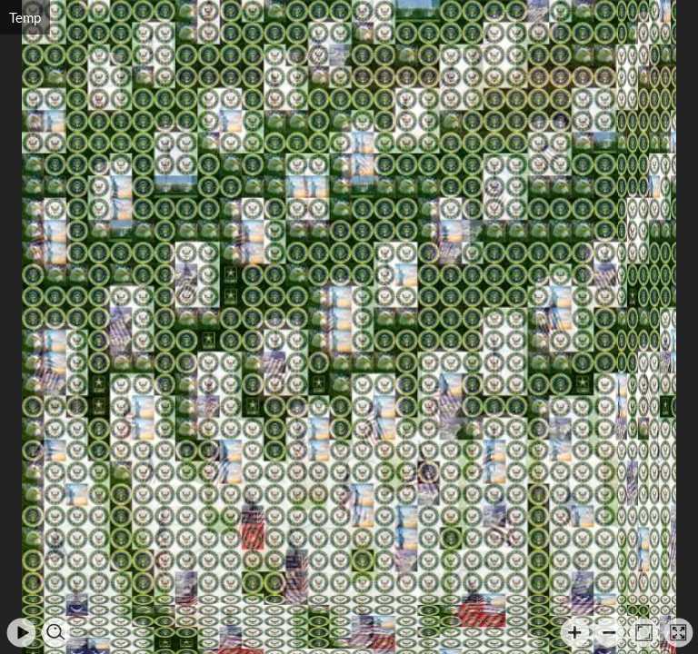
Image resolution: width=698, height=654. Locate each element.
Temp (25, 17)
